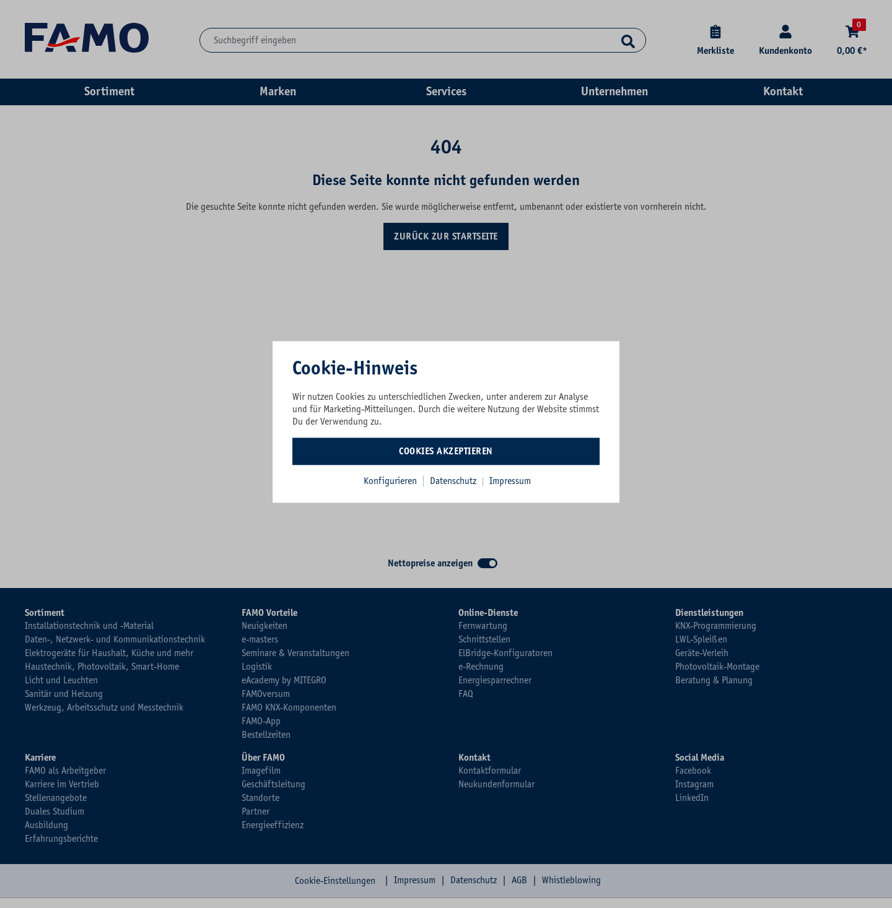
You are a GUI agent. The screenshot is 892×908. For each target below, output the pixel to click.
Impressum (510, 480)
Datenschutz (454, 480)
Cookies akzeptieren (446, 451)
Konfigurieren (390, 480)
